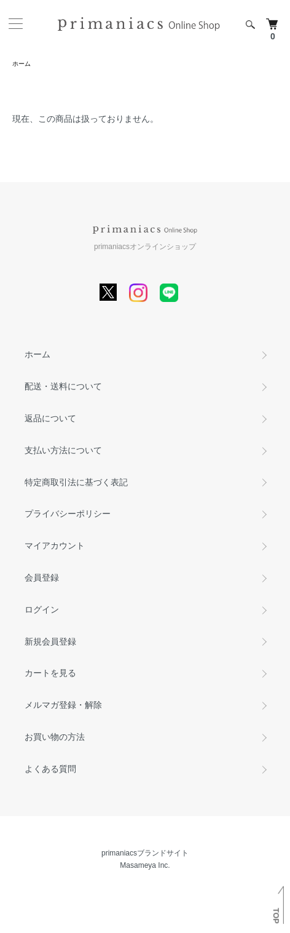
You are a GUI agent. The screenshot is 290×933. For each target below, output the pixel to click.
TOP (276, 916)
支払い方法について (63, 450)
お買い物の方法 (55, 737)
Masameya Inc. (145, 865)
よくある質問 (50, 769)
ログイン (42, 609)
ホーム (21, 63)
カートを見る (50, 673)
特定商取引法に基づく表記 (76, 482)
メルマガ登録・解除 (63, 705)
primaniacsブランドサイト (145, 853)
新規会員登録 (50, 641)
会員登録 (42, 577)
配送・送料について (63, 386)
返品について (50, 418)
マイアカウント (55, 545)
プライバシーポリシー (68, 513)
